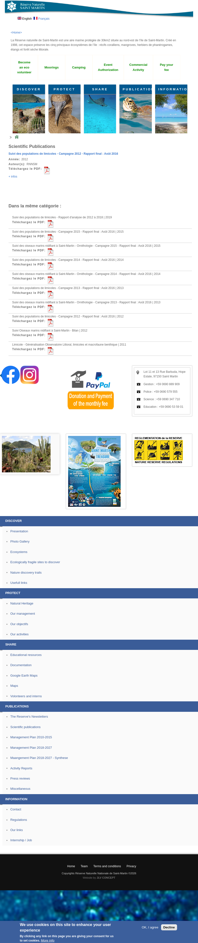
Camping (79, 67)
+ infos (13, 176)
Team (84, 866)
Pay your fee (166, 67)
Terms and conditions (107, 866)
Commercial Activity (138, 67)
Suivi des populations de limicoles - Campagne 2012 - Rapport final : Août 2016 (63, 153)
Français (41, 18)
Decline (169, 927)
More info (47, 940)
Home (16, 137)
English (25, 18)
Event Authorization (108, 67)
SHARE (100, 89)
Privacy (131, 866)
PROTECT (64, 89)
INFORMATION (172, 89)
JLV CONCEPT (106, 877)
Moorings (52, 67)
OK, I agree (150, 927)
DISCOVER (29, 89)
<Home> (16, 32)
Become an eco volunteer (24, 67)
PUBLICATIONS (137, 89)
